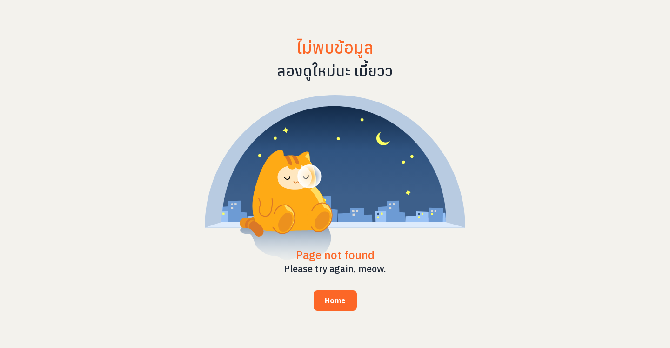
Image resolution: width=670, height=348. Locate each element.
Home (335, 300)
